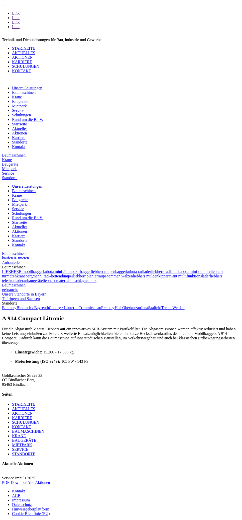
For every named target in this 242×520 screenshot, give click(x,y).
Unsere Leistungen (27, 88)
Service (18, 110)
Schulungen (21, 115)
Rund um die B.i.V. (27, 119)
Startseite (19, 124)
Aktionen (19, 133)
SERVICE (20, 449)
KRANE (19, 436)
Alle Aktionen (38, 482)
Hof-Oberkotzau (128, 308)
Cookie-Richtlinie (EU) (31, 513)
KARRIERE (22, 62)
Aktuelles (19, 128)
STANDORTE (23, 454)
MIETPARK (22, 445)
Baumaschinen (24, 92)
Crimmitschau (89, 308)
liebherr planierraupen (91, 276)
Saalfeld (154, 308)
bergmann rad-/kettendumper (49, 276)
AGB (16, 495)
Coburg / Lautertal (63, 308)
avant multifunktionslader (189, 276)
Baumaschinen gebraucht (14, 287)
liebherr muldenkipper (151, 276)
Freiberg (108, 308)
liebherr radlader (164, 271)
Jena (144, 308)
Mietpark (19, 106)
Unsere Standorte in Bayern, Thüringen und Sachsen (25, 296)
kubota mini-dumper (194, 271)
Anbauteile (11, 262)
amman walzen (121, 276)
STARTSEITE (23, 48)
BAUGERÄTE (24, 440)
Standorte (19, 142)
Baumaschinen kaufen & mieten (15, 255)
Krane (17, 97)
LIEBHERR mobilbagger (22, 271)
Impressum (21, 500)
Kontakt (18, 146)
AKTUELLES (23, 53)
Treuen (166, 308)
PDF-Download (14, 482)
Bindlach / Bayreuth (33, 308)
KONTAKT (21, 71)
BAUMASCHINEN (28, 431)
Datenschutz (22, 504)
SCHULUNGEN (25, 66)
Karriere (18, 137)
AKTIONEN (22, 57)
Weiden (178, 308)
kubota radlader (138, 271)
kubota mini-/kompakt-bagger (67, 271)
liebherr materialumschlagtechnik (70, 280)
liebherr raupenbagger (108, 271)
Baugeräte (20, 101)
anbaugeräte (33, 280)
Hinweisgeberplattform (30, 509)
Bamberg (9, 308)
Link (16, 13)
